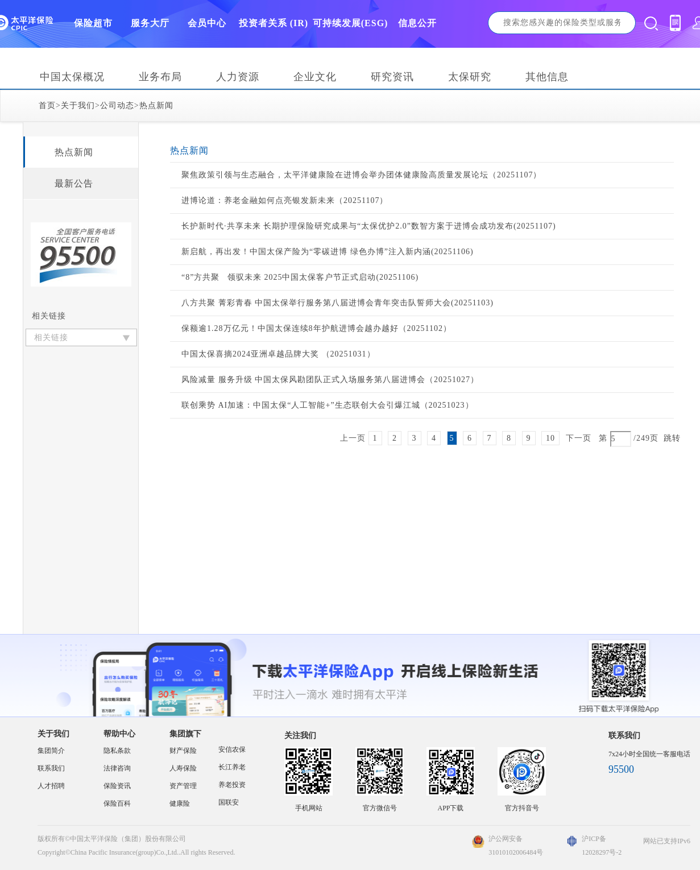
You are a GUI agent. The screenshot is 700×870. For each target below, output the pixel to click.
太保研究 (469, 76)
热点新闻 (156, 105)
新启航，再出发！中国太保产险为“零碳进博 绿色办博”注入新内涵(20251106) (327, 251)
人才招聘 (51, 786)
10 (550, 438)
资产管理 (183, 786)
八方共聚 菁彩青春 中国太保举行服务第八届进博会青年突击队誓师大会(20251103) (337, 303)
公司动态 (117, 105)
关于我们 (78, 105)
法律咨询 (117, 768)
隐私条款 (117, 751)
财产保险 (183, 751)
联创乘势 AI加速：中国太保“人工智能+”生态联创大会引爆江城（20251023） (327, 405)
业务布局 (160, 76)
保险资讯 (117, 786)
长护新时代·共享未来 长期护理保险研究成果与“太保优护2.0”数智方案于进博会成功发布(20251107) (368, 226)
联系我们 (51, 768)
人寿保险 (183, 768)
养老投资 (232, 785)
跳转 (672, 438)
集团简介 (51, 751)
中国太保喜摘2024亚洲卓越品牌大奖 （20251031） (278, 354)
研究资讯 (392, 76)
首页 (47, 105)
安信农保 (232, 749)
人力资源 (237, 76)
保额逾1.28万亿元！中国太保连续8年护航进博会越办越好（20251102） (316, 328)
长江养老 (232, 767)
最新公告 (74, 183)
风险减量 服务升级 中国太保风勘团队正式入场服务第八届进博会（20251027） (330, 379)
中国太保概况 (72, 76)
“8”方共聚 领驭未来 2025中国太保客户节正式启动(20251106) (300, 277)
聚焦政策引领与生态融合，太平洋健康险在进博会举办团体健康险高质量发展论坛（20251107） (361, 175)
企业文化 (315, 76)
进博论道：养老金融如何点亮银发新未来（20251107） (284, 200)
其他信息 (547, 76)
